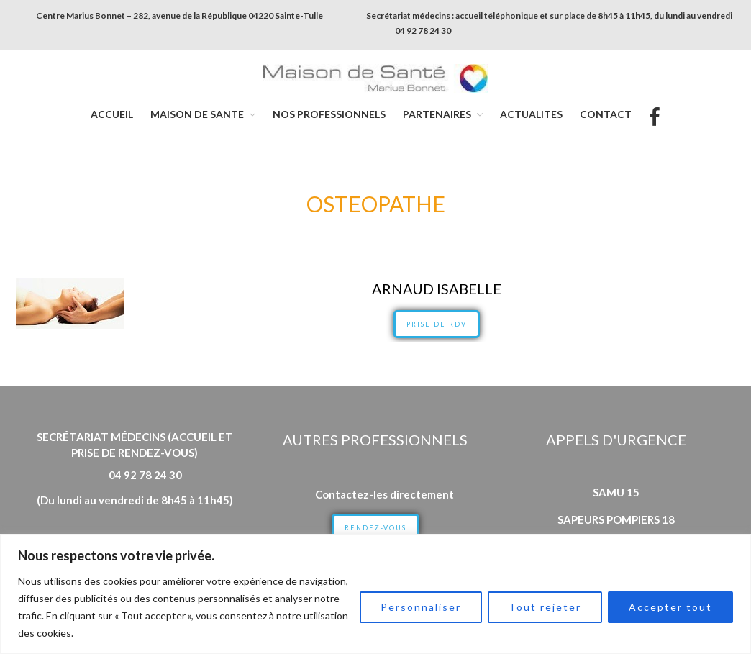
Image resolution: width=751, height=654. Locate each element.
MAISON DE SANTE (197, 114)
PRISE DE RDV (436, 324)
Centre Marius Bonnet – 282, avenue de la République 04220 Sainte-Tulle (179, 15)
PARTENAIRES (437, 114)
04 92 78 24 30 (423, 30)
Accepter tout (670, 607)
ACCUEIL (112, 114)
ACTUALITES (531, 114)
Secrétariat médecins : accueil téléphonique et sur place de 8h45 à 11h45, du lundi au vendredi (549, 15)
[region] (375, 594)
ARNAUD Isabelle (436, 288)
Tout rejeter (545, 607)
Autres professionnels (375, 439)
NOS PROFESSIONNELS (329, 114)
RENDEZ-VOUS (375, 528)
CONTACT (606, 114)
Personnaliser (421, 607)
